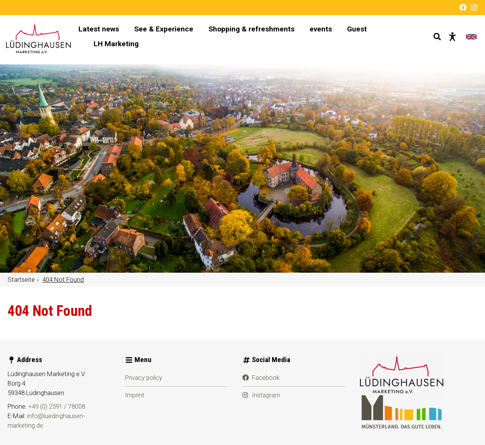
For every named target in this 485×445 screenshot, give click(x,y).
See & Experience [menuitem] (173, 32)
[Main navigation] (250, 40)
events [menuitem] (330, 32)
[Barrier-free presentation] (450, 39)
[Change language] (469, 39)
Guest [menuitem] (367, 32)
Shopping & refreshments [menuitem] (261, 32)
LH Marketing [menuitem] (126, 46)
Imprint (134, 395)
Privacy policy (143, 377)
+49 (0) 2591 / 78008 (56, 406)
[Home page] (44, 40)
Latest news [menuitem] (108, 32)
